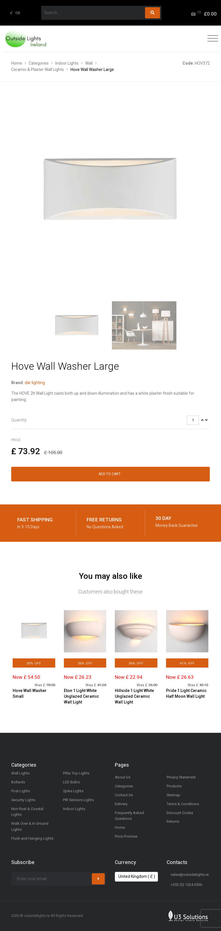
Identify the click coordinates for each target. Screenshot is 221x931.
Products (174, 786)
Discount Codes (180, 813)
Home (16, 63)
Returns (173, 821)
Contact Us (124, 795)
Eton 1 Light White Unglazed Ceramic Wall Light (81, 696)
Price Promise (126, 836)
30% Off (33, 663)
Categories (39, 63)
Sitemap (173, 795)
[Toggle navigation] (211, 39)
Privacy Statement (181, 777)
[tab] (110, 420)
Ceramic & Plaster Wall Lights (37, 69)
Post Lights (20, 791)
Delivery (121, 804)
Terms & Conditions (183, 804)
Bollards (18, 782)
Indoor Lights (67, 63)
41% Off (187, 663)
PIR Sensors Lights (78, 800)
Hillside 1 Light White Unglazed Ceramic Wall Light (134, 696)
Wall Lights (20, 773)
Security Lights (23, 800)
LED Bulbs (71, 782)
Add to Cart (109, 474)
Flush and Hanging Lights (32, 838)
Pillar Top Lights (76, 773)
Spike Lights (73, 791)
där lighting (35, 382)
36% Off (85, 663)
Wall (89, 63)
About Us (122, 777)
